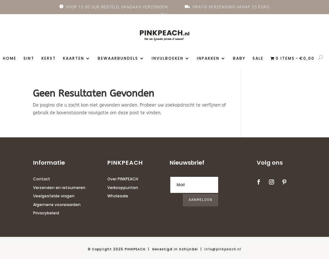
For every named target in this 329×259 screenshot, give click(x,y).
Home (9, 58)
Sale (258, 58)
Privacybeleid (46, 213)
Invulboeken (167, 58)
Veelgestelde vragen (54, 196)
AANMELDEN (200, 200)
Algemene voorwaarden (57, 204)
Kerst (48, 58)
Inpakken (208, 58)
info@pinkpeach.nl (222, 249)
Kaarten (73, 58)
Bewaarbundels (118, 58)
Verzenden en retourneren (59, 187)
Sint (28, 58)
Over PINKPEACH (122, 179)
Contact (41, 179)
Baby (239, 58)
